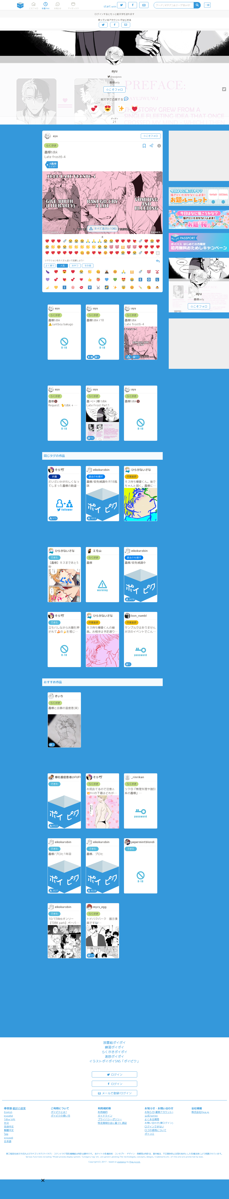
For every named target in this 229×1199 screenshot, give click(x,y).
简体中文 (9, 1126)
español (8, 1115)
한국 (6, 1123)
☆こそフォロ (114, 90)
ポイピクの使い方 (60, 1115)
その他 (87, 265)
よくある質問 (152, 1119)
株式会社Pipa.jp (200, 1112)
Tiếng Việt (9, 1119)
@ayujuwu (116, 76)
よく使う (49, 265)
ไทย (6, 1134)
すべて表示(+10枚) (102, 228)
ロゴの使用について (155, 1130)
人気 (62, 265)
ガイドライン (105, 1115)
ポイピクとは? (59, 1112)
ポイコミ (149, 1134)
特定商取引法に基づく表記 (112, 1123)
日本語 (7, 1141)
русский (8, 1137)
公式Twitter (151, 1115)
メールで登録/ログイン (115, 1092)
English (8, 1112)
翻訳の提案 (19, 1108)
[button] (42, 1180)
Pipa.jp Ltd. (134, 1161)
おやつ (75, 265)
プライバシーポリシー (110, 1119)
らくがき (51, 145)
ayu (114, 71)
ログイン (114, 1074)
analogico (121, 1161)
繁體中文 (9, 1130)
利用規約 (102, 1112)
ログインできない (154, 1126)
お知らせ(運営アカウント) (159, 1112)
